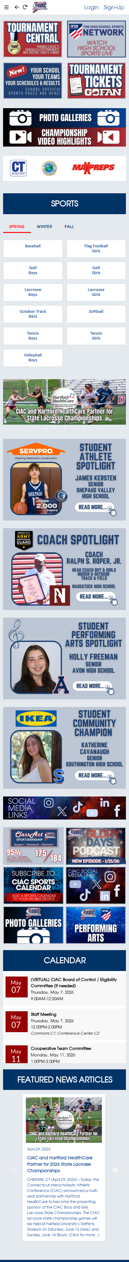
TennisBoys (33, 336)
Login (91, 7)
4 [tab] (74, 428)
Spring (17, 226)
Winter (44, 226)
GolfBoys (33, 270)
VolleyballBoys (33, 358)
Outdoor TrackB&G (32, 314)
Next (115, 1170)
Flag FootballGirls (96, 249)
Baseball (33, 246)
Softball (96, 311)
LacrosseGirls (96, 292)
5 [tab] (83, 428)
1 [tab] (46, 428)
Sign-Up (114, 7)
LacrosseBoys (33, 292)
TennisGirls (96, 336)
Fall (69, 226)
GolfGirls (96, 270)
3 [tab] (65, 428)
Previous (14, 1170)
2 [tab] (55, 428)
